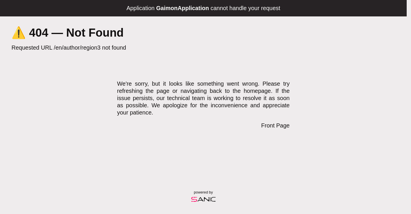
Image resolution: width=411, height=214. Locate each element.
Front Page (275, 125)
